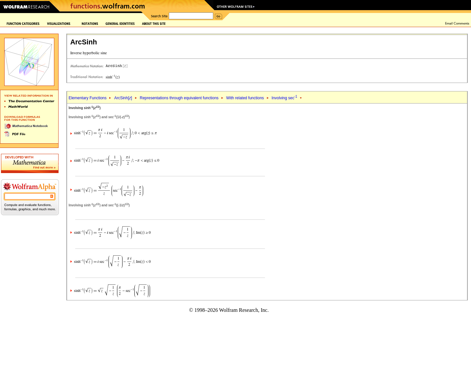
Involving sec (284, 98)
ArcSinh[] (123, 98)
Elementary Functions (88, 98)
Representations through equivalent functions (179, 98)
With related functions (245, 98)
